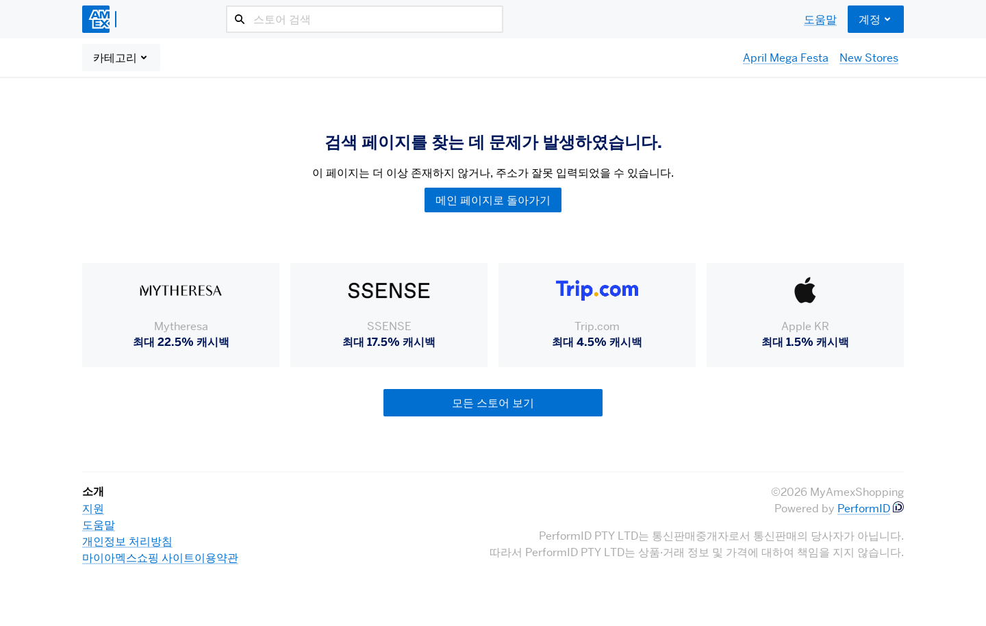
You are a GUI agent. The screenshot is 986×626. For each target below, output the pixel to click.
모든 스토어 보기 (493, 403)
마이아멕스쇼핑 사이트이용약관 (160, 557)
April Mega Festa (786, 57)
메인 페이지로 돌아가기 (493, 200)
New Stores (868, 57)
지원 (93, 508)
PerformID (863, 508)
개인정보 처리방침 (127, 541)
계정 (876, 19)
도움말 (820, 19)
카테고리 (121, 57)
